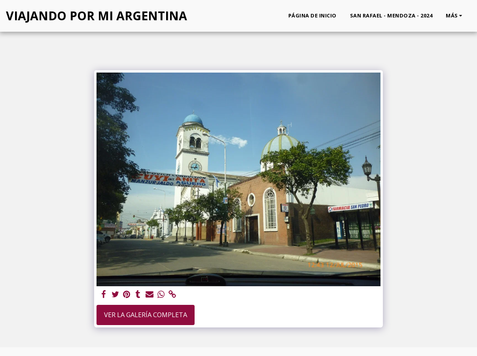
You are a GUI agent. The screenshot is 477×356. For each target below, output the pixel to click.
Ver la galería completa (145, 314)
